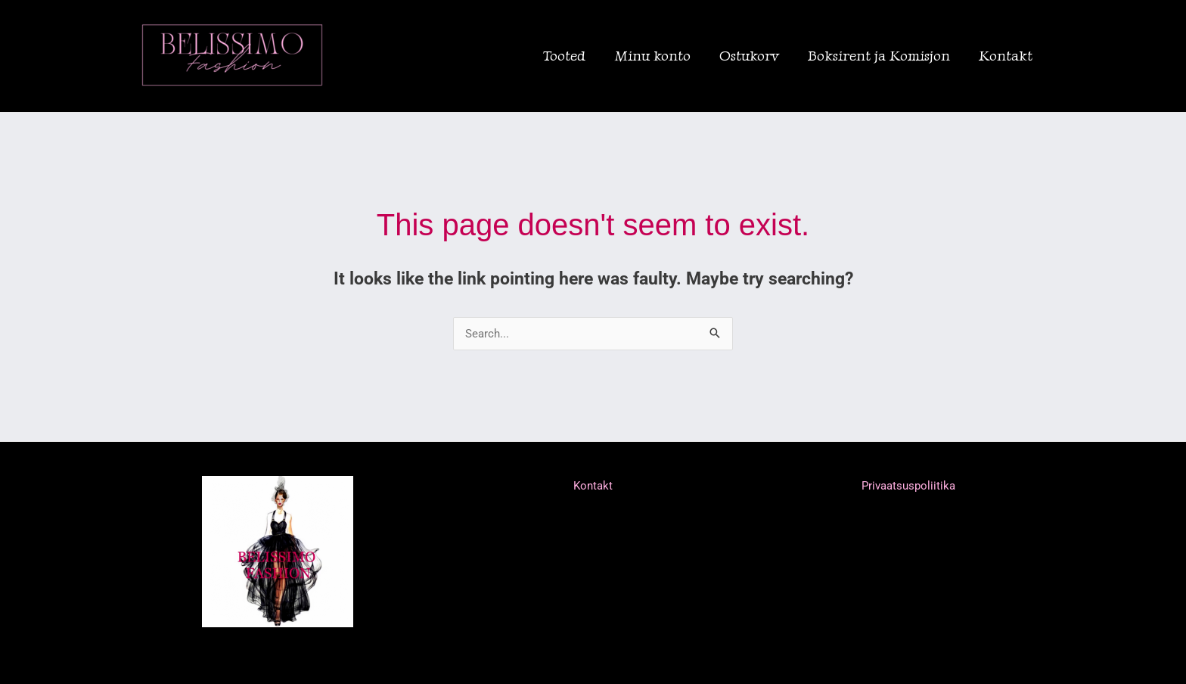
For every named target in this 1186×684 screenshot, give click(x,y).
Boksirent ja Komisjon (879, 55)
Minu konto (652, 55)
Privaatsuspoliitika (908, 486)
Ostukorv (749, 55)
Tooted (564, 55)
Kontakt (1005, 55)
